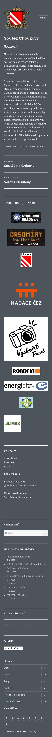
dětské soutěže (36, 146)
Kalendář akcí (11, 708)
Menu (43, 18)
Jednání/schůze (12, 701)
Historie (8, 661)
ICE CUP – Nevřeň (16, 587)
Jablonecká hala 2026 (18, 556)
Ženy (6, 681)
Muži (6, 674)
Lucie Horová (10, 146)
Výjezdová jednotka (15, 695)
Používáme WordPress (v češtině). (21, 732)
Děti (6, 668)
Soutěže (8, 688)
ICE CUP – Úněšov (16, 595)
